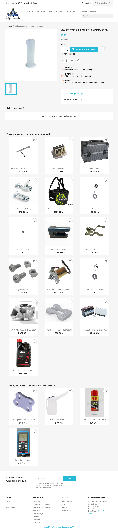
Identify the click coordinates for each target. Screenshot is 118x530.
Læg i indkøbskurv (83, 49)
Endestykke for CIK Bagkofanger (59, 249)
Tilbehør (82, 11)
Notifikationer (66, 511)
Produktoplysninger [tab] (75, 93)
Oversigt (36, 520)
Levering (36, 502)
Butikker (36, 523)
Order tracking (66, 502)
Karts (30, 11)
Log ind (63, 505)
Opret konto (65, 508)
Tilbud (7, 502)
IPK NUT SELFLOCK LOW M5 (23, 249)
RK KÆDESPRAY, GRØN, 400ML (95, 420)
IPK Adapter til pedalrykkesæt (23, 420)
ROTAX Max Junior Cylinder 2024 (23, 330)
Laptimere (70, 11)
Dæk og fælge (55, 11)
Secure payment (39, 514)
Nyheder (8, 505)
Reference (69, 99)
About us (36, 511)
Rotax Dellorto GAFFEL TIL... (94, 249)
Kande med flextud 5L (59, 420)
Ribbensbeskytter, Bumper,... (59, 209)
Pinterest (78, 60)
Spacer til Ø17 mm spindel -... (94, 209)
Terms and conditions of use (44, 508)
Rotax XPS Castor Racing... (23, 370)
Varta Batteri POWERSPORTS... (95, 330)
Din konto (66, 497)
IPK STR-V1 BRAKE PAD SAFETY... (23, 168)
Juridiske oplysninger (41, 505)
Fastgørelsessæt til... (23, 290)
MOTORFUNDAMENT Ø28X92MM (59, 330)
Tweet (72, 60)
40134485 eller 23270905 (26, 3)
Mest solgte (10, 508)
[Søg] (97, 16)
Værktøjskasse (95, 168)
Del (66, 60)
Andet (93, 11)
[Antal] (63, 49)
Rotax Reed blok (59, 168)
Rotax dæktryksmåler (23, 460)
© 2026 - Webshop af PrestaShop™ (59, 527)
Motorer (40, 11)
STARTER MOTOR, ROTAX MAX (59, 290)
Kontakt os (37, 517)
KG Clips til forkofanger (23, 209)
